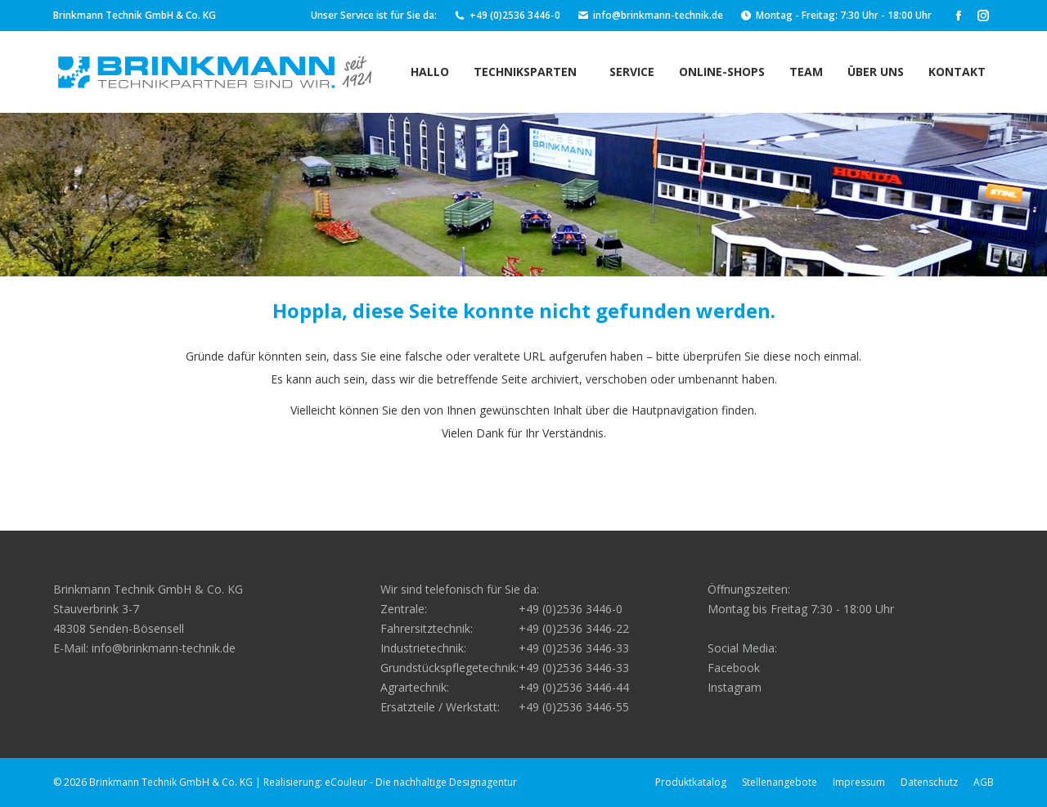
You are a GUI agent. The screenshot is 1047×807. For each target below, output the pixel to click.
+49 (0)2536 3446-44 (574, 687)
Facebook (734, 667)
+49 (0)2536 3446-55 (574, 707)
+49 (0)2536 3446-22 (574, 628)
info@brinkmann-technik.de (650, 15)
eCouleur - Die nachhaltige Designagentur (421, 782)
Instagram (735, 687)
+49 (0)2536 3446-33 (574, 648)
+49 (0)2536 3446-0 (506, 15)
